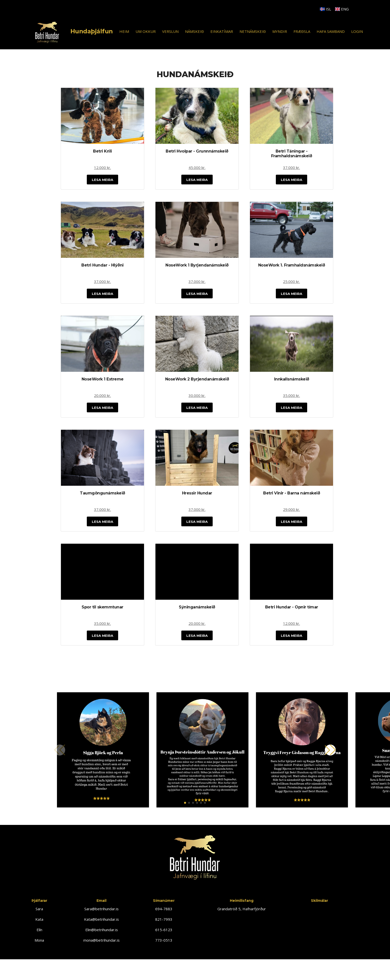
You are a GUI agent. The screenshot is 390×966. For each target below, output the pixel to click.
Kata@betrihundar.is (101, 923)
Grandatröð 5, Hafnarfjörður (241, 913)
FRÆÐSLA (301, 31)
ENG (342, 8)
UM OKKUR (146, 31)
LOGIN (357, 31)
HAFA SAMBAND (331, 31)
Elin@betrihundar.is (101, 934)
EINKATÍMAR (221, 31)
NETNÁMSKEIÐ (253, 31)
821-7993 (163, 923)
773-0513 (163, 944)
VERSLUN (170, 31)
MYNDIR (279, 31)
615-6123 (163, 934)
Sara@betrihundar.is (101, 913)
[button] (185, 807)
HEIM (124, 31)
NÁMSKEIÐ (194, 31)
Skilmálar (319, 905)
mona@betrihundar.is (101, 944)
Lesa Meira (102, 180)
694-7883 (163, 913)
